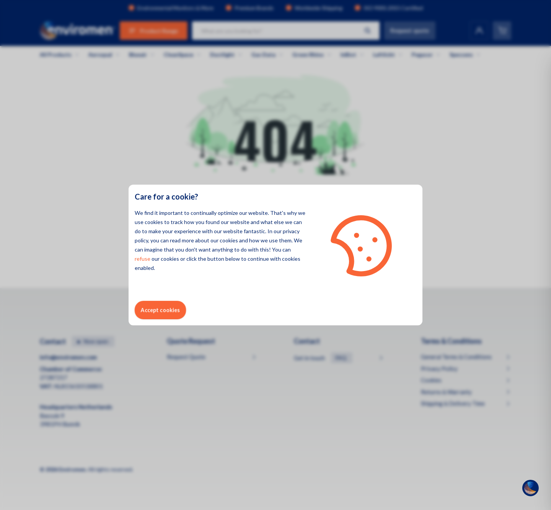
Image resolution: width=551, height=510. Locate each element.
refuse (142, 258)
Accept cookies (160, 310)
